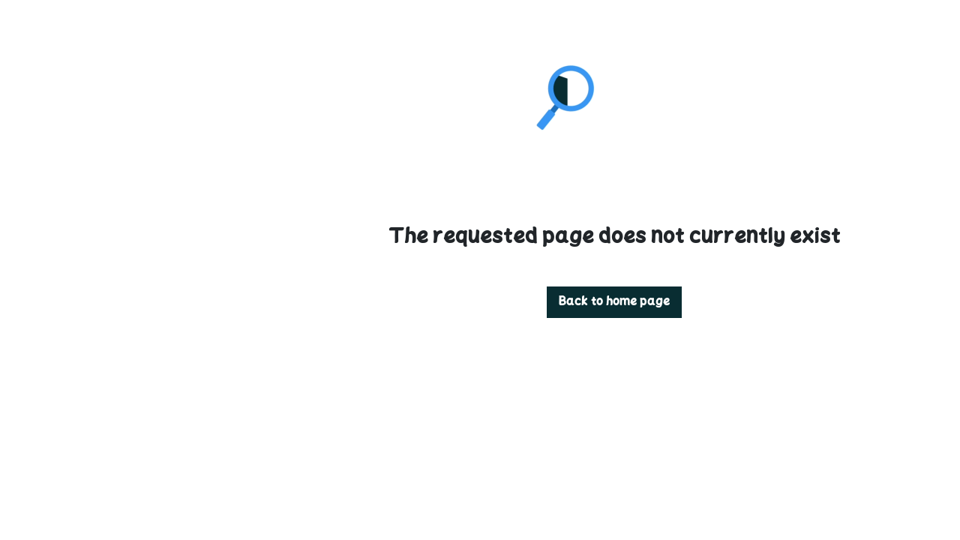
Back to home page (480, 302)
